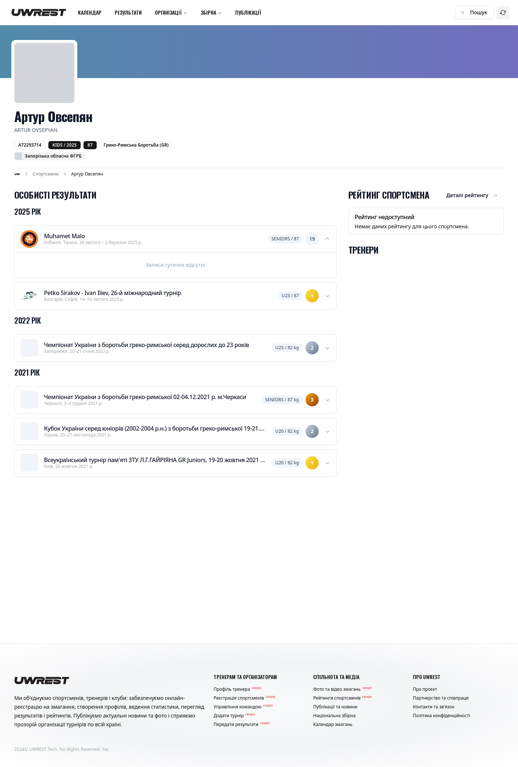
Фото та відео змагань (342, 689)
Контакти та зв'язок (434, 707)
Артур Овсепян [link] (87, 174)
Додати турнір (234, 716)
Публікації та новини (335, 707)
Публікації (248, 12)
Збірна (211, 12)
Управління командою (243, 707)
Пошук (474, 12)
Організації (171, 12)
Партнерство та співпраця (441, 698)
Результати (128, 12)
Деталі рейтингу (472, 195)
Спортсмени (46, 174)
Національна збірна (334, 716)
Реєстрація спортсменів (244, 698)
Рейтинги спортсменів (342, 698)
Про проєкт (425, 689)
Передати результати (242, 724)
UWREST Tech (43, 749)
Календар (89, 12)
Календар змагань (332, 724)
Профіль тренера (237, 689)
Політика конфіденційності (441, 716)
